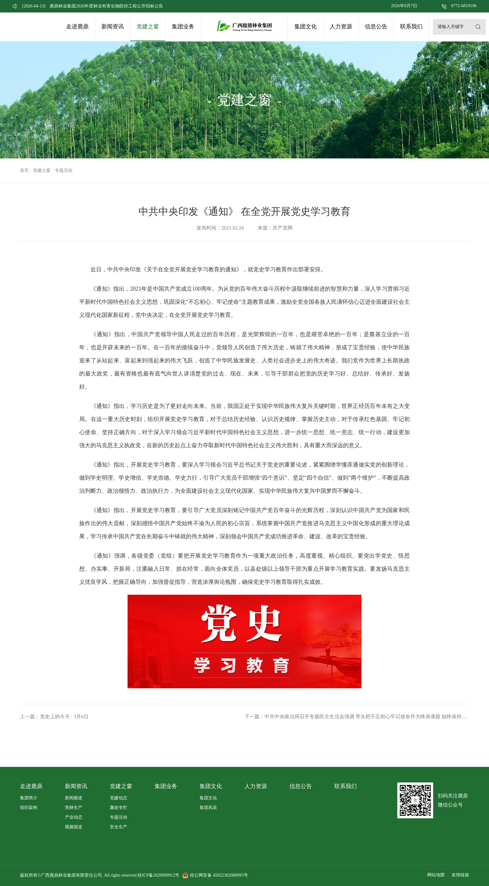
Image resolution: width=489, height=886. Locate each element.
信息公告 (376, 26)
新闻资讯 (112, 26)
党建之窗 (148, 26)
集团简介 (28, 798)
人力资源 (341, 26)
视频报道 (73, 827)
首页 (24, 170)
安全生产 (118, 827)
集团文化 (305, 26)
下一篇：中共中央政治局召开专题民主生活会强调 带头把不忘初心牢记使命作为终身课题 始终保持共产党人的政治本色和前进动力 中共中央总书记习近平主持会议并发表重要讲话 (356, 716)
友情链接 (460, 875)
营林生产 (73, 807)
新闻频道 (73, 798)
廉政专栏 (118, 807)
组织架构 (28, 807)
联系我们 (411, 26)
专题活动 (118, 817)
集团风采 (208, 807)
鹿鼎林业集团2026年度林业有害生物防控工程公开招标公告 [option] (92, 6)
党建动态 (118, 798)
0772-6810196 (464, 5)
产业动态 (73, 817)
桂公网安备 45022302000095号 (219, 875)
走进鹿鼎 (77, 26)
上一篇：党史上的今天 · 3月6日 (54, 716)
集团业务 (183, 26)
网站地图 (436, 875)
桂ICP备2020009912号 (158, 875)
